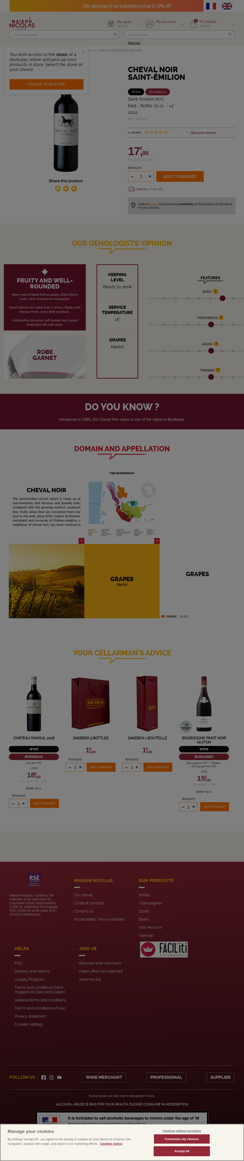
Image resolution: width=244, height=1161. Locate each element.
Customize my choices (182, 1139)
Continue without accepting (182, 1131)
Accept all (181, 1151)
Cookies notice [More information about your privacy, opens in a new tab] (111, 1144)
